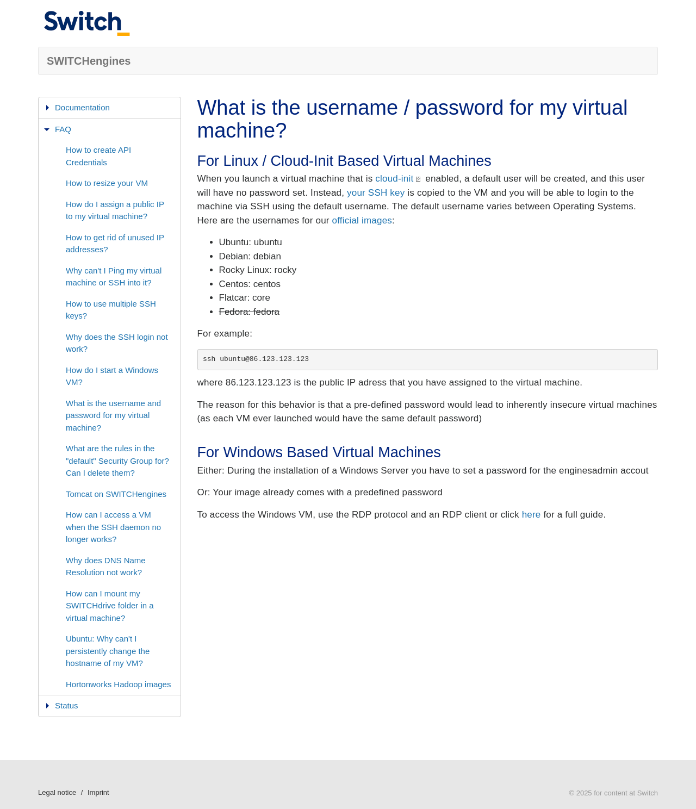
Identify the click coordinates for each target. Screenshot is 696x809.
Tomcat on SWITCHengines (116, 494)
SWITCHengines (88, 61)
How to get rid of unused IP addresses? (115, 243)
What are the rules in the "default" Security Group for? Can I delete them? (117, 460)
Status (66, 705)
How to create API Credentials (98, 156)
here (531, 514)
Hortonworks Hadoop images (118, 684)
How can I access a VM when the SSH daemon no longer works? (113, 527)
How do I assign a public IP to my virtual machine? (115, 210)
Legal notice (57, 792)
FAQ (63, 129)
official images (362, 220)
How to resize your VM (107, 183)
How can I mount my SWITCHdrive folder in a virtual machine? (110, 606)
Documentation (82, 107)
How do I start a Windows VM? (112, 376)
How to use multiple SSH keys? (111, 310)
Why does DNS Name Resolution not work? (106, 566)
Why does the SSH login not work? (117, 343)
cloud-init (394, 178)
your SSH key (376, 193)
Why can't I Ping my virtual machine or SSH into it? (113, 277)
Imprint (98, 792)
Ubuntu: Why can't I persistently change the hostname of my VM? (108, 651)
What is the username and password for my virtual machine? (113, 415)
